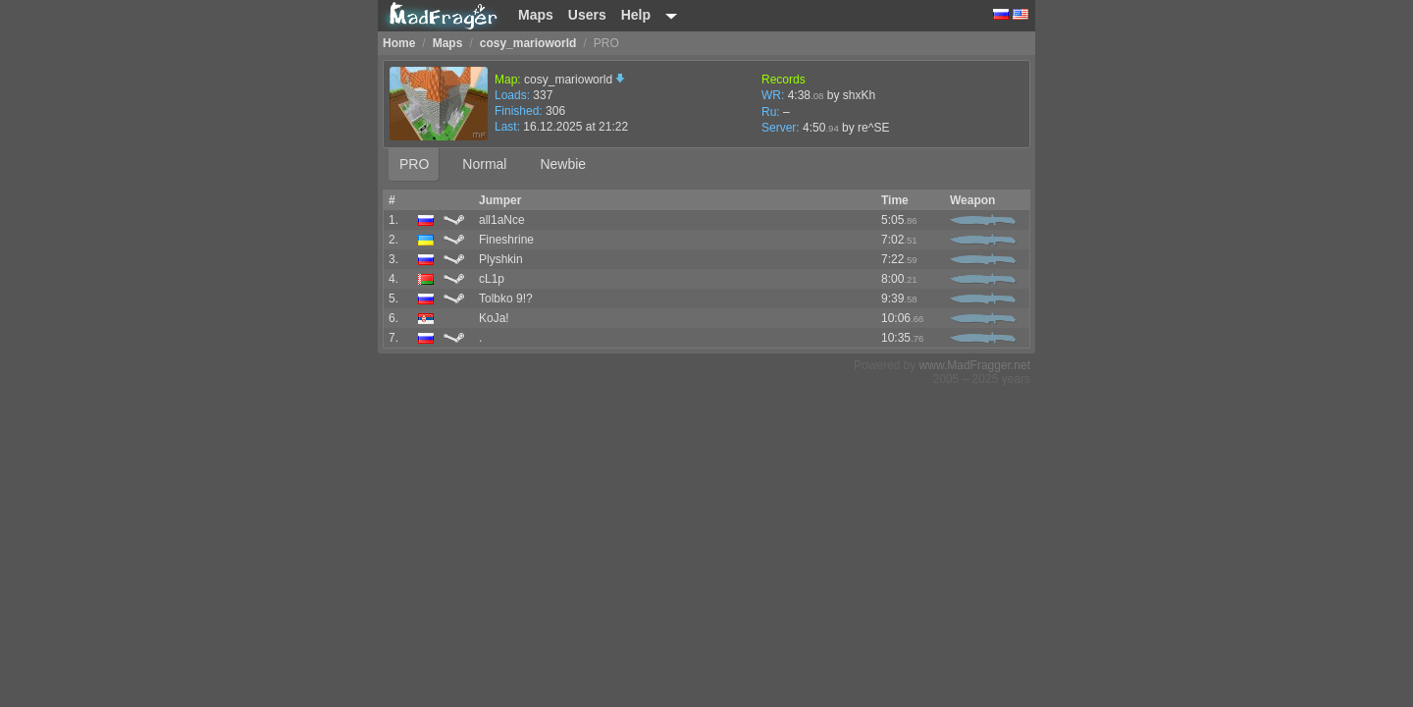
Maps (535, 15)
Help (636, 15)
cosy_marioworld (574, 79)
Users (587, 15)
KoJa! (494, 318)
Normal (484, 164)
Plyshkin (501, 259)
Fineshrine (506, 239)
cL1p (491, 279)
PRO (414, 164)
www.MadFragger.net (974, 365)
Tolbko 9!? (506, 298)
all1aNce (502, 220)
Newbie (563, 164)
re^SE (873, 128)
